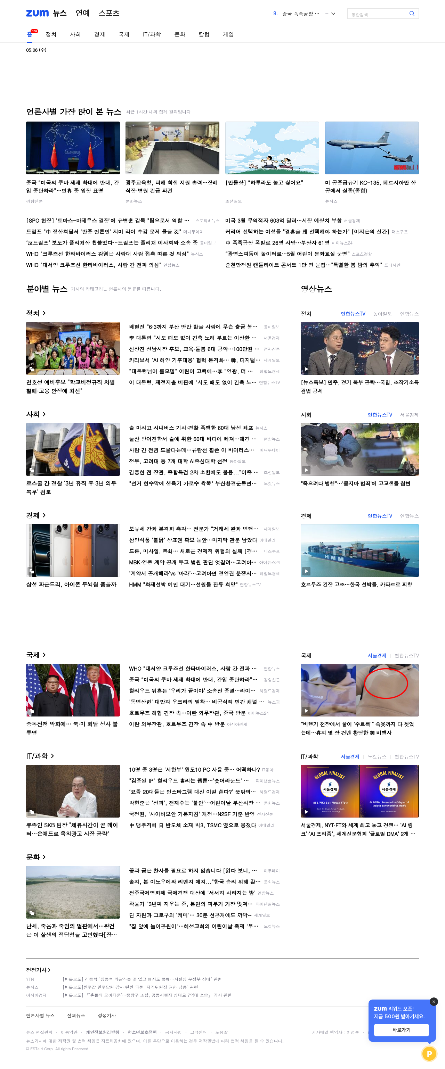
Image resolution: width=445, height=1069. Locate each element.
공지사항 (173, 1032)
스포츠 (109, 13)
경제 (99, 34)
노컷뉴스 (376, 756)
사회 (75, 34)
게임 (228, 34)
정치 (51, 34)
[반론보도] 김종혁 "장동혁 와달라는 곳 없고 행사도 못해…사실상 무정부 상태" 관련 (142, 979)
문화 (179, 34)
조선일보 (233, 201)
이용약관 (69, 1032)
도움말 (221, 1032)
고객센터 (198, 1032)
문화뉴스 (134, 201)
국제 (124, 34)
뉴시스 (331, 201)
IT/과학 (152, 34)
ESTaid (36, 1048)
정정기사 (36, 969)
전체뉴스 (76, 1015)
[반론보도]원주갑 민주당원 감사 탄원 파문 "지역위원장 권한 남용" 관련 (130, 987)
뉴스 (60, 13)
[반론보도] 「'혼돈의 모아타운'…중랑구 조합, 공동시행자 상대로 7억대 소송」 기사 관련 (147, 995)
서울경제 (409, 414)
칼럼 (204, 34)
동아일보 (382, 313)
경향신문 (34, 201)
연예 (83, 13)
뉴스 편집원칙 (39, 1032)
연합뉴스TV (353, 313)
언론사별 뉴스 (40, 1015)
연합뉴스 (409, 313)
